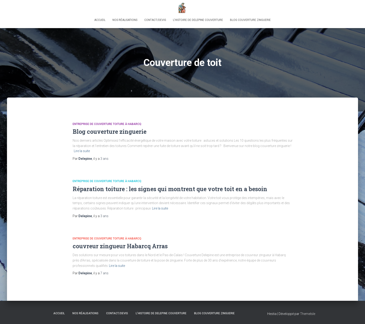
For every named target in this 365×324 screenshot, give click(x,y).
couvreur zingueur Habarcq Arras (120, 246)
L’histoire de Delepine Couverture (198, 20)
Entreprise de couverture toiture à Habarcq (107, 124)
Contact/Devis (155, 20)
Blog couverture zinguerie (250, 20)
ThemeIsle (307, 314)
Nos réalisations (124, 20)
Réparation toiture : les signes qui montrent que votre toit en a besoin (170, 189)
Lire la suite (82, 151)
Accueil (99, 20)
